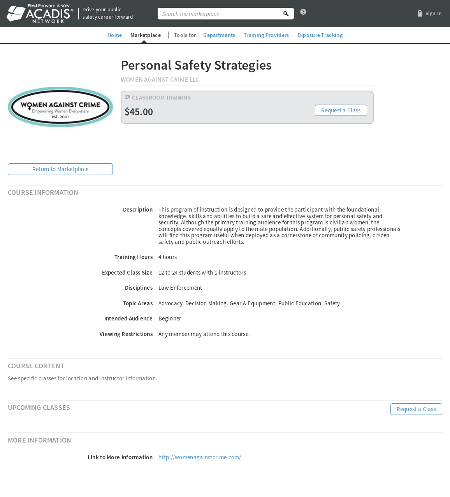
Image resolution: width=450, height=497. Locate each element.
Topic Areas (138, 303)
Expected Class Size (127, 272)
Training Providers (266, 35)
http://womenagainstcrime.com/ (199, 457)
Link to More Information (120, 457)
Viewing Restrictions (126, 334)
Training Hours (133, 257)
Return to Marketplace (60, 169)
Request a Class (341, 110)
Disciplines (139, 287)
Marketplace (145, 35)
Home (114, 35)
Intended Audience (128, 318)
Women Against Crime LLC (160, 79)
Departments (219, 35)
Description (138, 209)
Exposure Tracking (320, 35)
